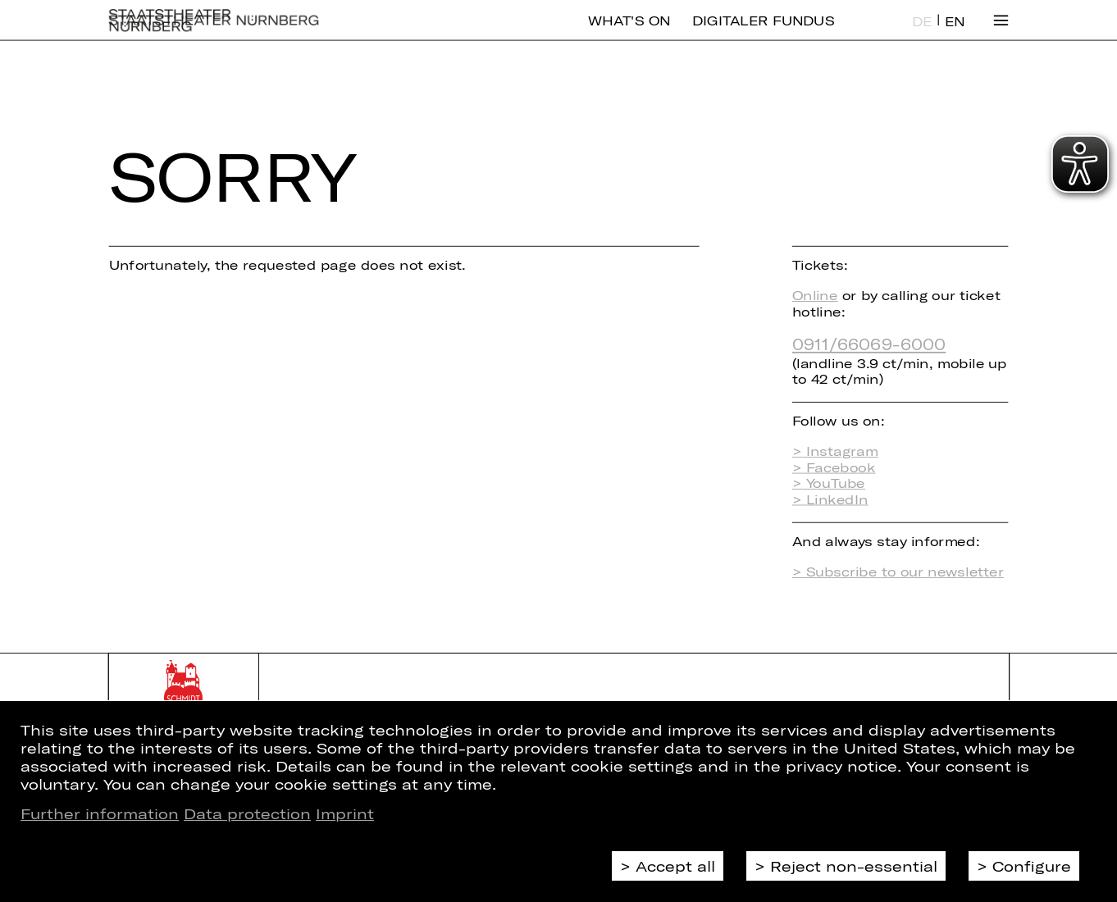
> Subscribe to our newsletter (898, 571)
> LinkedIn (830, 499)
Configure (1031, 866)
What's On (629, 32)
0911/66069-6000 (869, 343)
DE (922, 33)
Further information (100, 813)
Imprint (345, 813)
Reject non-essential (853, 866)
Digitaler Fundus (763, 32)
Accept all (675, 866)
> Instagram (835, 451)
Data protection (247, 813)
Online (815, 295)
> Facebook (834, 467)
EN (955, 33)
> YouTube (828, 483)
